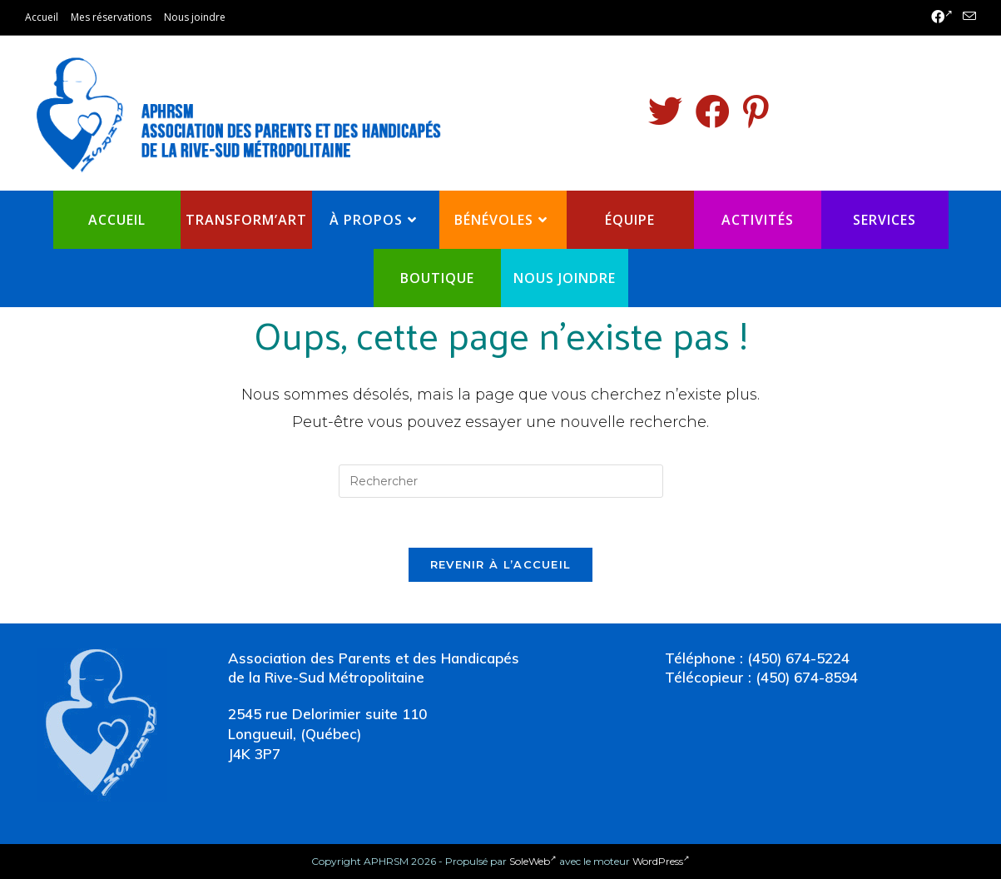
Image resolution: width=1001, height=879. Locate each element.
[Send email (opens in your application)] (967, 17)
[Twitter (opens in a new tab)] (665, 111)
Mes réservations (111, 17)
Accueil (41, 17)
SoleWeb (533, 861)
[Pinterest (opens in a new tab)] (756, 111)
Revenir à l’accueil (501, 564)
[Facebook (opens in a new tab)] (942, 17)
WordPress (661, 861)
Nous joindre (194, 17)
